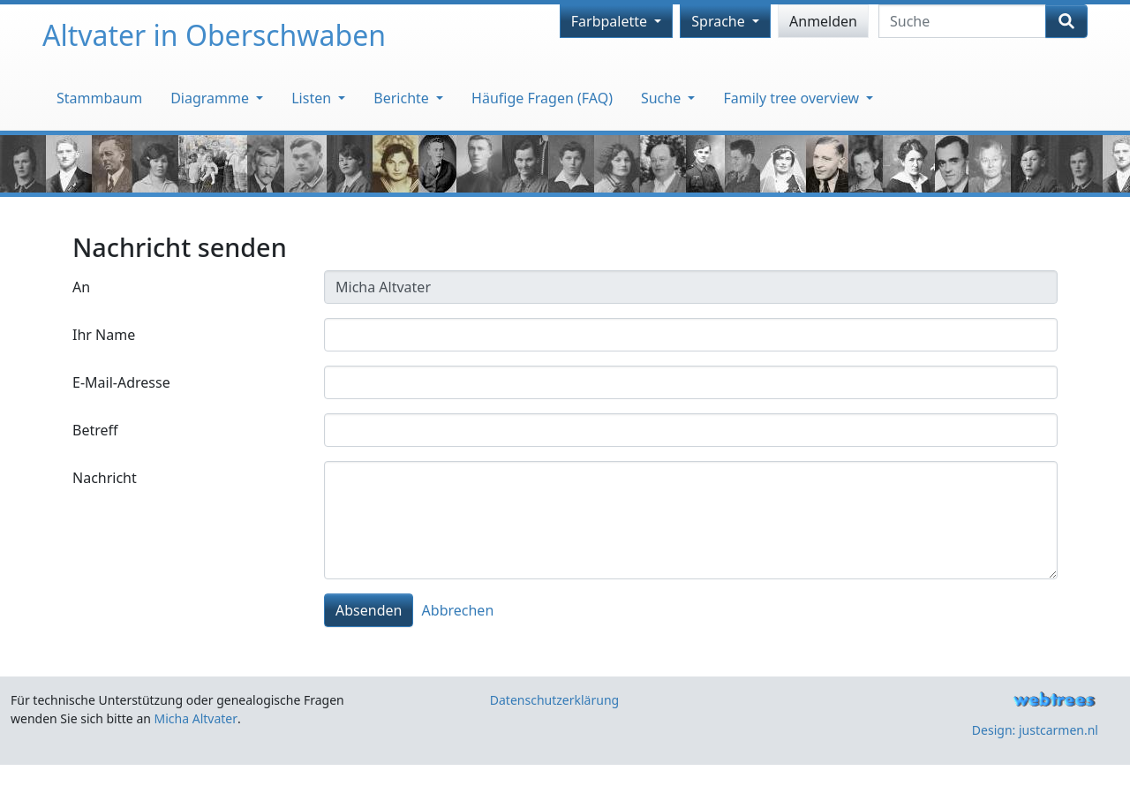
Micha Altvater (196, 718)
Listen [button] (313, 98)
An (81, 287)
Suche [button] (662, 98)
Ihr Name (103, 334)
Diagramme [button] (211, 98)
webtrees (1054, 700)
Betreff (95, 430)
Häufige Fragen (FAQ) (542, 98)
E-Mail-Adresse (121, 382)
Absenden (368, 610)
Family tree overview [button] (793, 98)
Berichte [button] (403, 98)
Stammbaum (99, 98)
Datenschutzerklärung (554, 700)
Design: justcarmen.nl (1035, 730)
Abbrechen (458, 610)
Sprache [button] (720, 21)
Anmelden (823, 21)
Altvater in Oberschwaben (214, 35)
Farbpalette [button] (611, 21)
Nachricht (104, 477)
